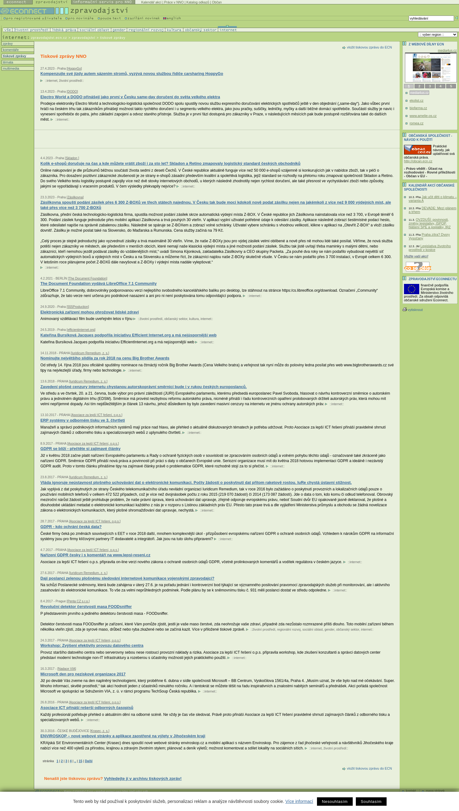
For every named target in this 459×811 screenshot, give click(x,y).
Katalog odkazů (197, 2)
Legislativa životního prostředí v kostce (430, 248)
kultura (194, 319)
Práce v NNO (174, 2)
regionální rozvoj (289, 629)
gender (329, 629)
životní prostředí (70, 80)
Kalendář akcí (151, 2)
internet (52, 80)
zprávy (7, 43)
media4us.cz (447, 50)
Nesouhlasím (335, 801)
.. (75, 761)
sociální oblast (312, 629)
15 (80, 761)
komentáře (10, 50)
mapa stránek (435, 791)
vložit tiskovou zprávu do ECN (369, 47)
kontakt (411, 791)
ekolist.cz (417, 100)
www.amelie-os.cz (423, 116)
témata (7, 62)
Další (88, 761)
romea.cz (417, 123)
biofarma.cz (418, 108)
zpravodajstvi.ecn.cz (49, 37)
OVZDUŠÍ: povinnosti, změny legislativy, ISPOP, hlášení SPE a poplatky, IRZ (430, 223)
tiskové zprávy (14, 56)
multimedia (10, 68)
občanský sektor (175, 319)
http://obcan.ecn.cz (418, 161)
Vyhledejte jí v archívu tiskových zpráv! (143, 778)
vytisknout (412, 310)
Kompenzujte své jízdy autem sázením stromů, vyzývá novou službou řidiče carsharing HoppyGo (131, 73)
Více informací (299, 801)
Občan (217, 2)
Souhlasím (371, 801)
